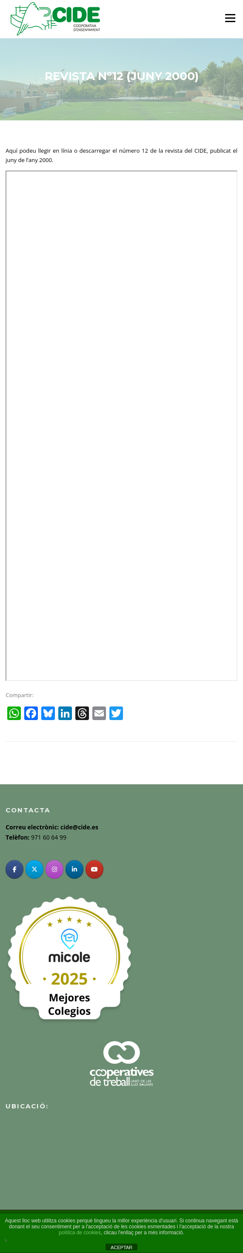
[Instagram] (54, 869)
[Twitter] (34, 869)
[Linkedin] (74, 869)
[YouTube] (94, 869)
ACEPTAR (121, 1247)
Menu (230, 18)
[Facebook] (14, 869)
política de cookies (80, 1233)
